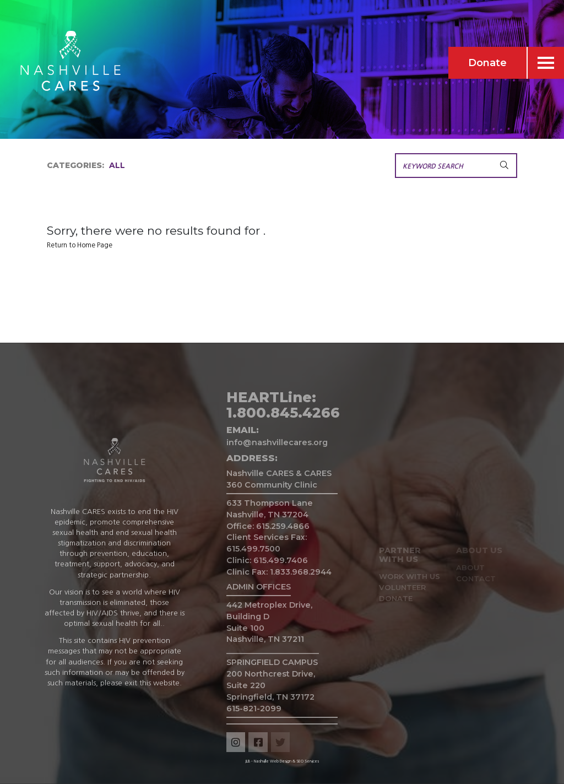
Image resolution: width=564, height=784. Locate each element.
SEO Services (307, 761)
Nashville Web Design (272, 761)
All (117, 165)
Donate (487, 63)
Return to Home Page (79, 245)
